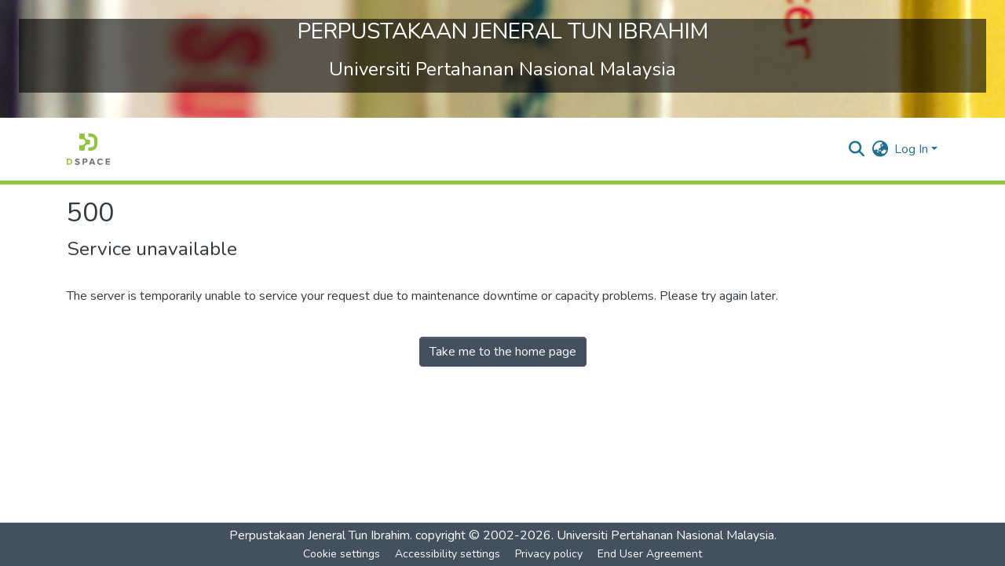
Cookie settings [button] (341, 553)
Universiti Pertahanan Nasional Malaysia (665, 535)
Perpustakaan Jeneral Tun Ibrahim (319, 535)
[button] (88, 149)
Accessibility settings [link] (447, 553)
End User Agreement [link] (650, 553)
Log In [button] (912, 149)
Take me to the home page (502, 351)
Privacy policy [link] (549, 553)
